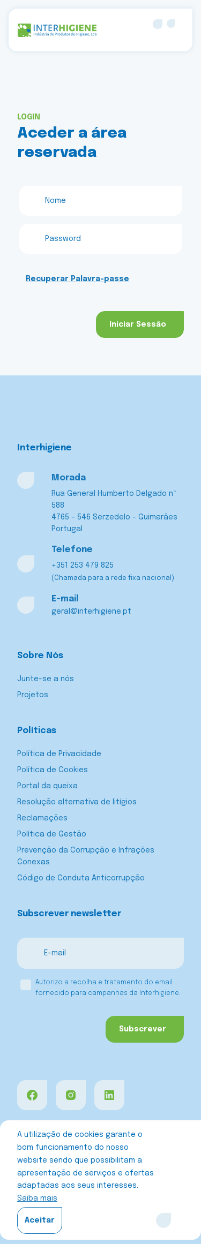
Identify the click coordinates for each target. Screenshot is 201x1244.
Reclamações (42, 818)
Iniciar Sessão (137, 324)
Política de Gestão (51, 834)
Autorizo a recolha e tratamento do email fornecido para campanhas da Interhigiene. (108, 988)
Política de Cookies (52, 770)
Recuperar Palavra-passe (77, 279)
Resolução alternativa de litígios (77, 802)
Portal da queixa (47, 786)
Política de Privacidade (59, 754)
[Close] (163, 1220)
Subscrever (142, 1029)
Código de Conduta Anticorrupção (81, 878)
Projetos (32, 695)
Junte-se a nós (45, 679)
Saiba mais (37, 1198)
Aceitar (40, 1220)
